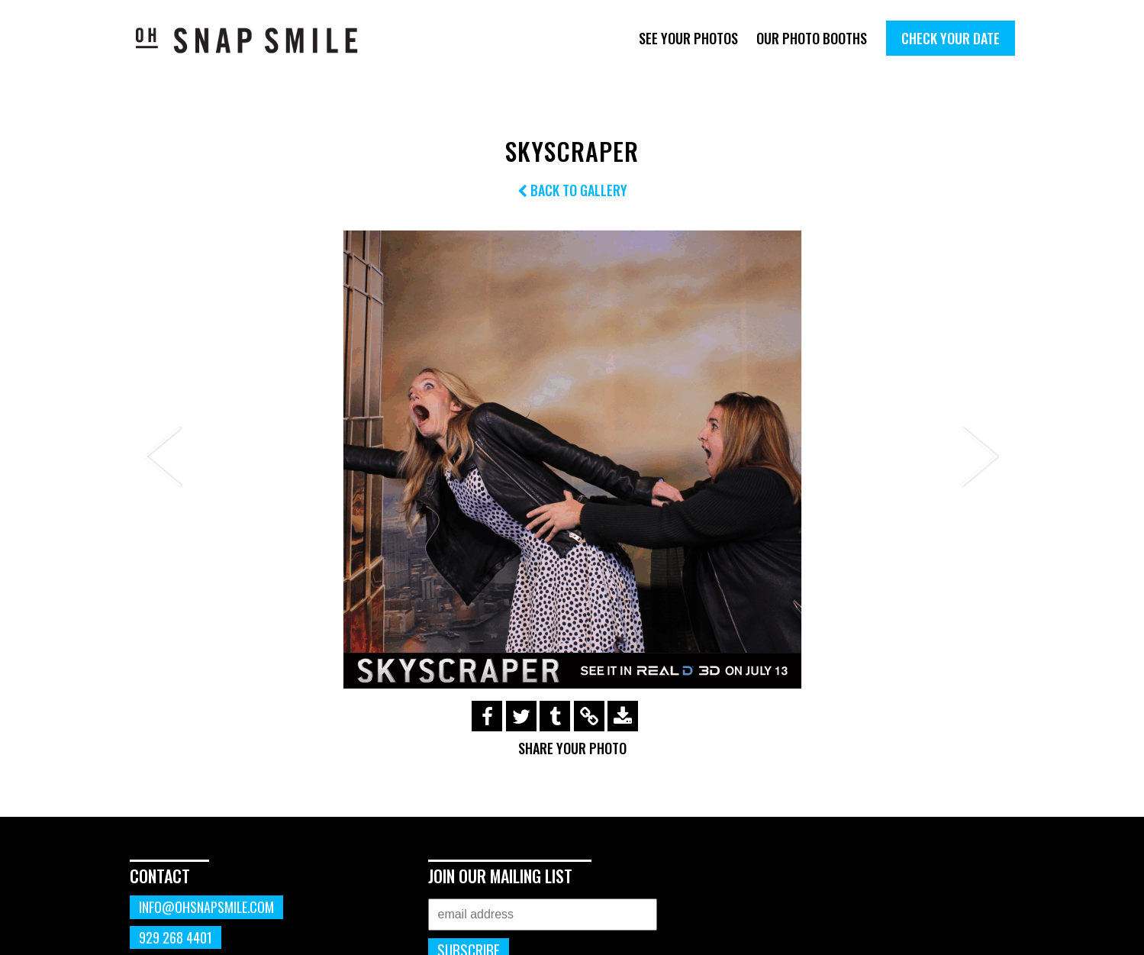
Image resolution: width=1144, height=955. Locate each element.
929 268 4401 (175, 937)
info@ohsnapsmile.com (206, 907)
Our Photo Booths (811, 38)
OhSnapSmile (258, 40)
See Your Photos (688, 38)
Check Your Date (950, 38)
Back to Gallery (572, 190)
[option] (572, 459)
